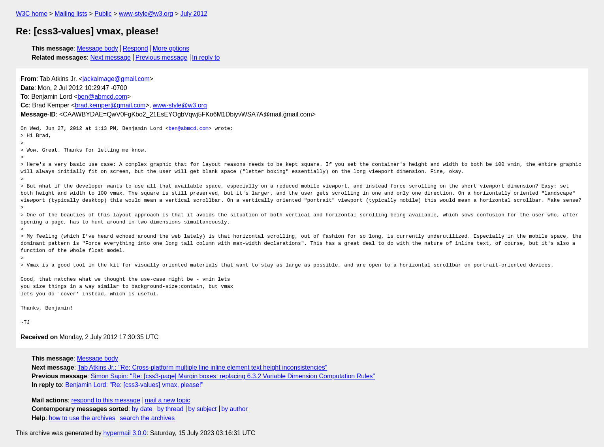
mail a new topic (167, 400)
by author (234, 409)
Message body (97, 48)
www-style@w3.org (146, 13)
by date (142, 409)
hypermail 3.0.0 (124, 433)
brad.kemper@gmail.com (110, 105)
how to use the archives (82, 418)
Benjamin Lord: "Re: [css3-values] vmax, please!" (134, 384)
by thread (170, 409)
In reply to (206, 57)
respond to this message (105, 400)
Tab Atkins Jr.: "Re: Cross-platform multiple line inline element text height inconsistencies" (202, 367)
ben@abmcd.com (102, 96)
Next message (110, 57)
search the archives (147, 418)
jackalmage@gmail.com (116, 78)
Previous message (161, 57)
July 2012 (193, 13)
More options (171, 48)
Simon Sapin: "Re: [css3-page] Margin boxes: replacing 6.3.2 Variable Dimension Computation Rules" (232, 376)
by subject (202, 409)
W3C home (31, 13)
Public (103, 13)
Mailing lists (71, 13)
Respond (135, 48)
